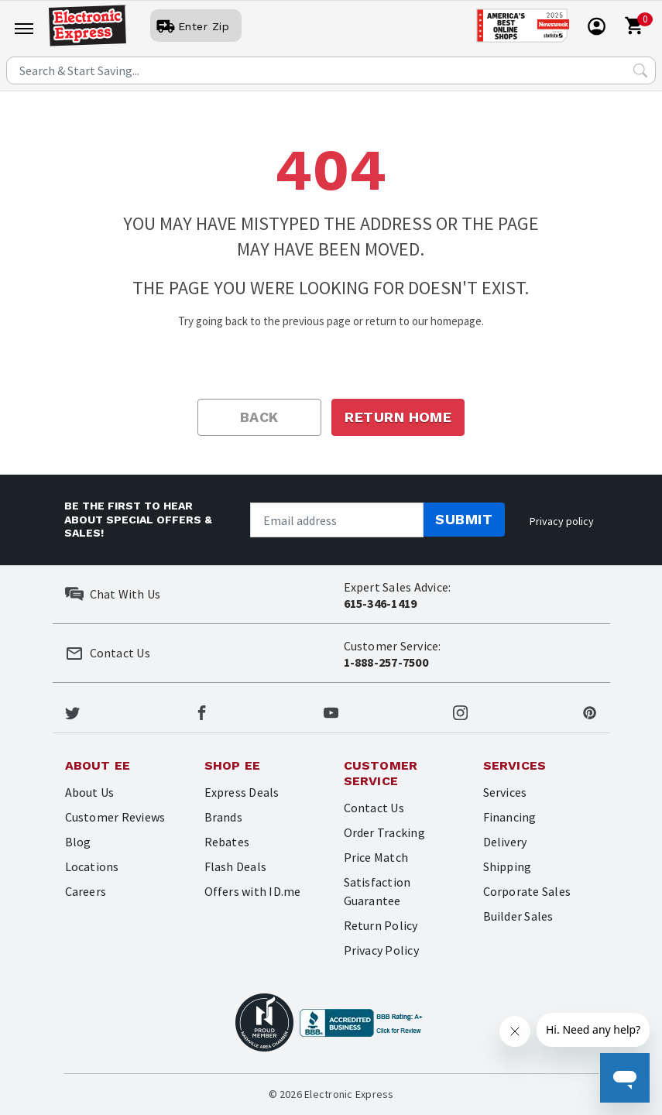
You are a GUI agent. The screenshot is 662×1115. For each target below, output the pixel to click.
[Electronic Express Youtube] (331, 711)
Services (505, 792)
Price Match (376, 857)
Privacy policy (562, 521)
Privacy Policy (381, 950)
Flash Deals (235, 866)
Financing (510, 817)
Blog (78, 841)
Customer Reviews (115, 817)
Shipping (507, 866)
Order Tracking (384, 832)
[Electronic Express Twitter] (72, 711)
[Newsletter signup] (337, 520)
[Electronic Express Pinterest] (589, 711)
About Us (90, 792)
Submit (463, 519)
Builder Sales (518, 916)
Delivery (505, 841)
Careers (86, 891)
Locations (92, 866)
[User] (195, 26)
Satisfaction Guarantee (377, 891)
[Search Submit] (640, 70)
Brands (223, 817)
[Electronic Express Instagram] (460, 711)
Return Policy (381, 925)
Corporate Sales (527, 891)
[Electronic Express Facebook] (201, 711)
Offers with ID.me (252, 891)
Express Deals (242, 792)
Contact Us (374, 807)
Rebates (227, 841)
